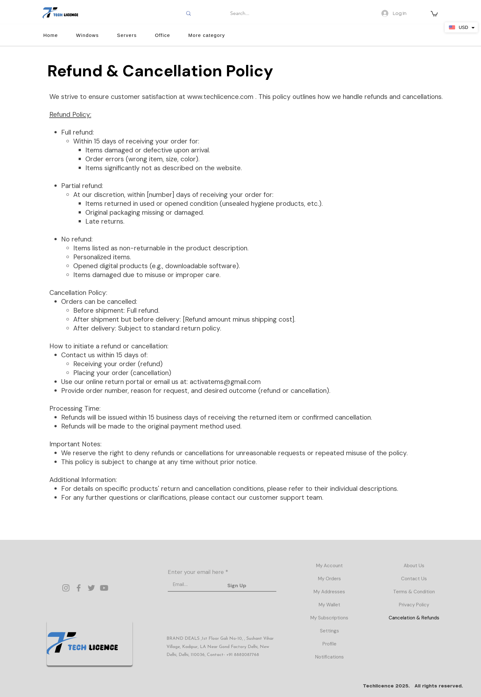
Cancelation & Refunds (414, 618)
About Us (414, 565)
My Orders (329, 578)
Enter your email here (196, 572)
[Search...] (240, 13)
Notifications (329, 657)
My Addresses (329, 592)
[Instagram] (66, 588)
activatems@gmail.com (225, 381)
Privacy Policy (414, 605)
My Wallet (329, 605)
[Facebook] (78, 588)
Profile (329, 644)
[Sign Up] (236, 585)
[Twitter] (91, 588)
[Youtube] (104, 588)
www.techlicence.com (220, 96)
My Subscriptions (329, 618)
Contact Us (414, 578)
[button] (434, 13)
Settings (329, 631)
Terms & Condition (414, 592)
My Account (329, 565)
